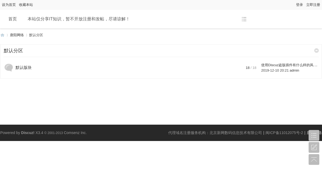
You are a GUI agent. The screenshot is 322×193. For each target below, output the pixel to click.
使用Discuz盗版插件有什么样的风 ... (289, 65)
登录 (299, 5)
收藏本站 (26, 5)
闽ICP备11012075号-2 (284, 133)
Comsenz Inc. (75, 133)
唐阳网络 (2, 35)
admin (294, 70)
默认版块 (24, 67)
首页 (12, 19)
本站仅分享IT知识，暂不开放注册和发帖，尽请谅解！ (79, 19)
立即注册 (313, 5)
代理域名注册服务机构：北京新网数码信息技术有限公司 (215, 133)
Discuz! (28, 133)
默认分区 (13, 50)
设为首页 (9, 5)
